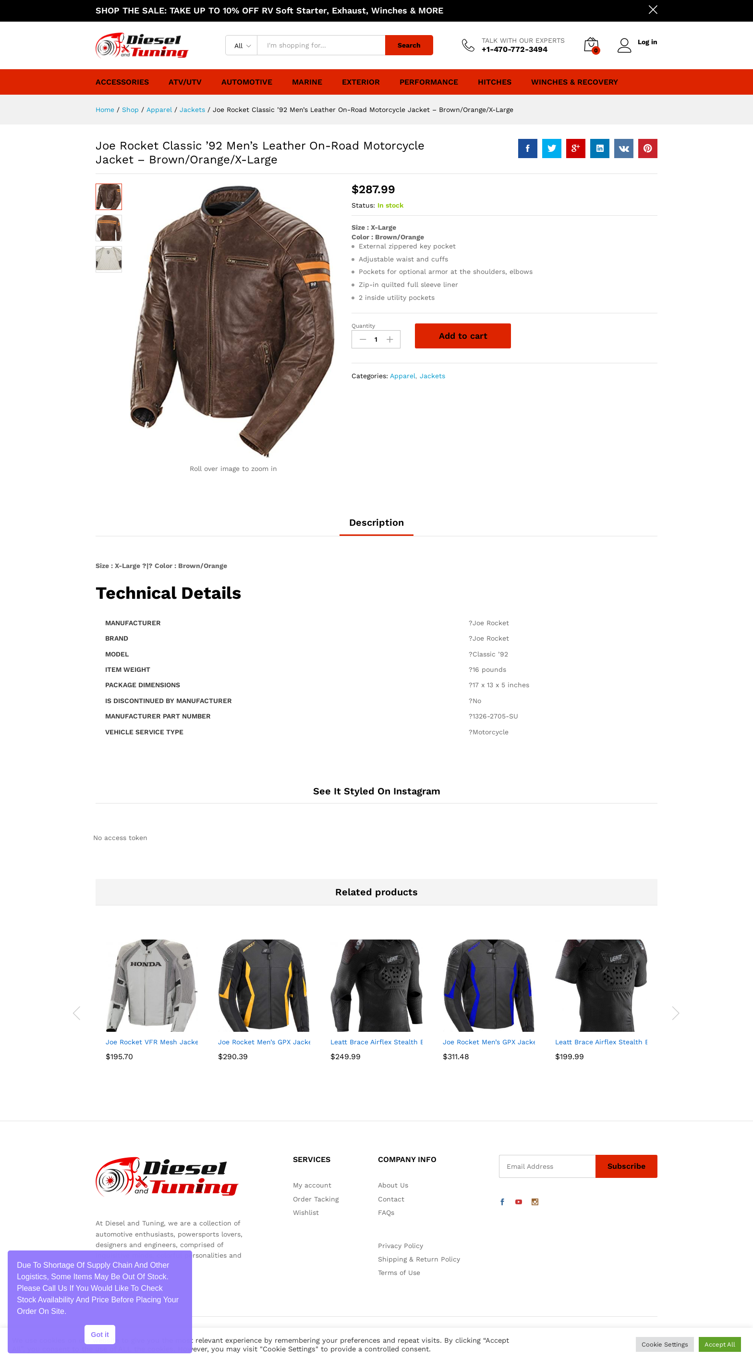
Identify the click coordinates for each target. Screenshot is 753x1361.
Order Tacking (316, 1199)
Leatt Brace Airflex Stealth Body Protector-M (404, 1042)
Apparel (402, 376)
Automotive (246, 82)
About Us (393, 1185)
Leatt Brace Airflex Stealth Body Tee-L (618, 1042)
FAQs (386, 1212)
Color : (363, 237)
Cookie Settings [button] (665, 1344)
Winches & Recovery (574, 82)
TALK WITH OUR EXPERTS (523, 40)
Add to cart (463, 336)
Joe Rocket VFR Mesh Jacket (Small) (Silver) (179, 1042)
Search (409, 45)
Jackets (432, 376)
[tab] (376, 527)
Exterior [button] (361, 82)
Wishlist (306, 1212)
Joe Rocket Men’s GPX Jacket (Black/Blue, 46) (519, 1042)
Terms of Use (399, 1272)
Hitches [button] (494, 82)
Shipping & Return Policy (419, 1259)
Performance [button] (429, 82)
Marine (307, 82)
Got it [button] (100, 1334)
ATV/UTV (185, 82)
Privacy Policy (400, 1246)
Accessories (122, 82)
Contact (391, 1199)
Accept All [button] (719, 1344)
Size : (361, 227)
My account (312, 1185)
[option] (152, 1013)
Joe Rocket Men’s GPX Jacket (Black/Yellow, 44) (297, 1042)
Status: (363, 205)
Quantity (363, 326)
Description (376, 522)
